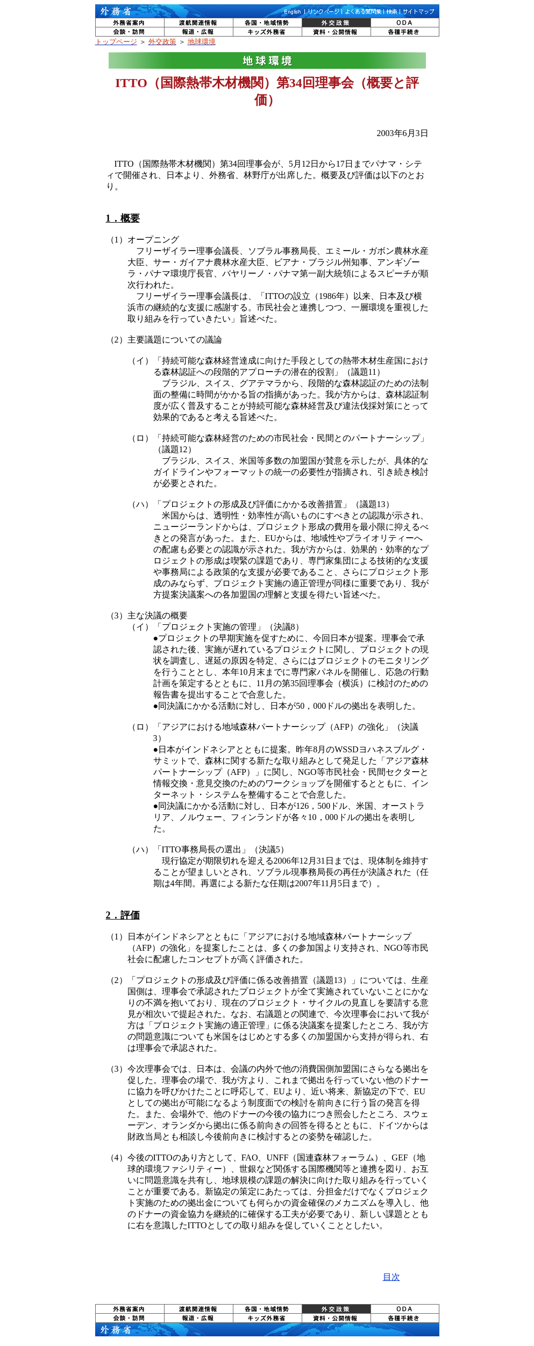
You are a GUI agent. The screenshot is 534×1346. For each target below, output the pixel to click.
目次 (391, 1276)
